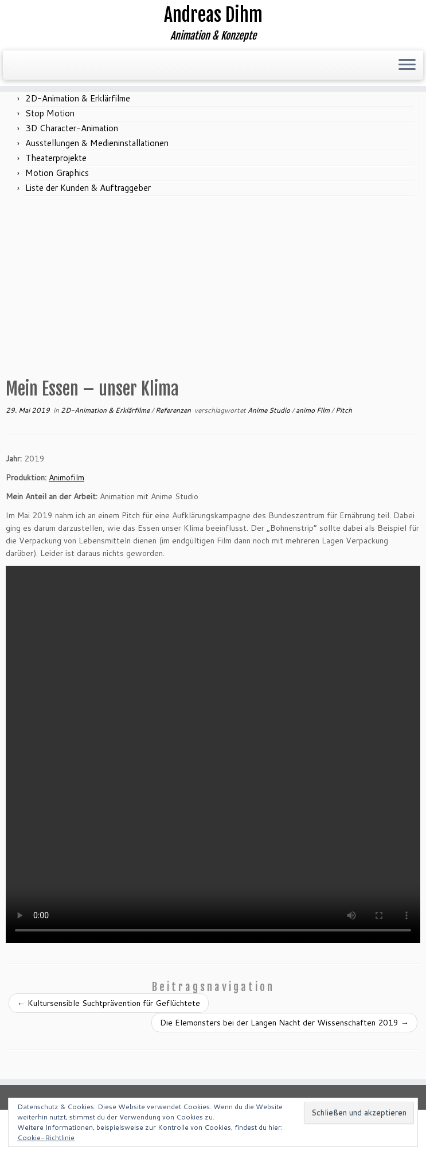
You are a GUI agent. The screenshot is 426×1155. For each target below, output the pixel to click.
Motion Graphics (57, 173)
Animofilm (66, 477)
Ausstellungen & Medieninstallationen (97, 143)
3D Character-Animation (71, 128)
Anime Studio (270, 410)
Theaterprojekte (56, 158)
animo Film (313, 410)
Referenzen (174, 410)
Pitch (343, 410)
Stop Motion (50, 113)
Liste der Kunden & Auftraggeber (88, 188)
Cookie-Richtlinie (46, 1137)
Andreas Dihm (213, 15)
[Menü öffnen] (407, 65)
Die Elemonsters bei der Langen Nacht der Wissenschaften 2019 (284, 1022)
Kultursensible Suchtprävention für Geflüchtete (108, 1003)
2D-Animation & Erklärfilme (77, 98)
